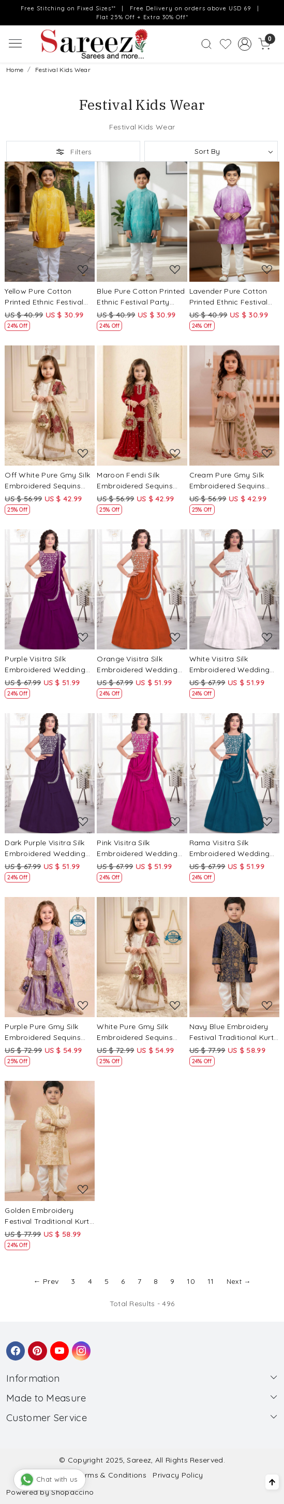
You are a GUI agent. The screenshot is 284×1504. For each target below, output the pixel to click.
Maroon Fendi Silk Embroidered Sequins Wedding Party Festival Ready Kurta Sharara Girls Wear (138, 480)
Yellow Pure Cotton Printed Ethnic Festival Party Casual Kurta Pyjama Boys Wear (44, 297)
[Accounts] (245, 44)
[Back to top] (272, 1481)
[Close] (273, 11)
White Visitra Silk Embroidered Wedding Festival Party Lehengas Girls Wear (232, 664)
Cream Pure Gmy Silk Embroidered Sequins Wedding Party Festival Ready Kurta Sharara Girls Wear (231, 480)
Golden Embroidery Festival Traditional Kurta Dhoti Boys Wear (49, 1216)
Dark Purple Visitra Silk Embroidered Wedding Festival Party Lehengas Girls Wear (47, 848)
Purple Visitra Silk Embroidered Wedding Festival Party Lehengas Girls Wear (47, 664)
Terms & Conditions (111, 1475)
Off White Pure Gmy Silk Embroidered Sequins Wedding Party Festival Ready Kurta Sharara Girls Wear (47, 480)
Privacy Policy (178, 1475)
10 (191, 1281)
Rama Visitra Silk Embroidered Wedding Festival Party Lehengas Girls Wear (232, 848)
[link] (206, 44)
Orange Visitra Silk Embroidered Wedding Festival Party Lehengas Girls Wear (139, 664)
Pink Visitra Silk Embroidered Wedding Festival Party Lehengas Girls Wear (139, 848)
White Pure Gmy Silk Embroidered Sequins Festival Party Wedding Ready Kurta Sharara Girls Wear (138, 1032)
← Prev (45, 1281)
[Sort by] (211, 151)
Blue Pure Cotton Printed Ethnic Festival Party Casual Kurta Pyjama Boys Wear (141, 297)
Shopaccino (72, 1492)
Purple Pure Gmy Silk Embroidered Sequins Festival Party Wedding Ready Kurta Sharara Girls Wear (46, 1032)
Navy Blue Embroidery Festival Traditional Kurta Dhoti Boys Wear (234, 1032)
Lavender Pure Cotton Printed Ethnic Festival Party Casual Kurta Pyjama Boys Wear (228, 297)
